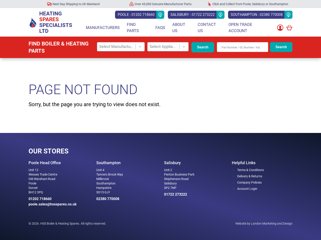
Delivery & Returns (249, 176)
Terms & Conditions (250, 170)
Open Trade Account (240, 27)
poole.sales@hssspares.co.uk (53, 204)
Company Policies (249, 182)
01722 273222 (175, 194)
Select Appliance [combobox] (163, 46)
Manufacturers (103, 27)
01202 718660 (40, 199)
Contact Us (207, 27)
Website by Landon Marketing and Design (263, 223)
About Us (178, 27)
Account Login (247, 188)
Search (202, 47)
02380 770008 (107, 199)
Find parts (133, 27)
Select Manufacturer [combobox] (116, 46)
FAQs (160, 27)
